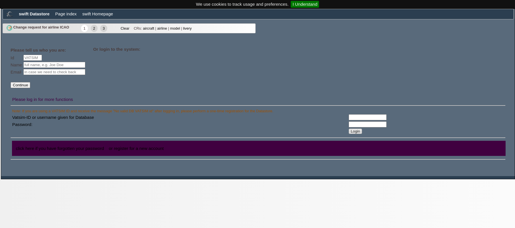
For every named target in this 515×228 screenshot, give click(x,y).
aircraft (148, 28)
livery (187, 28)
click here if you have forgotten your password (60, 148)
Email (16, 72)
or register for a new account (136, 148)
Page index (66, 13)
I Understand (304, 4)
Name (16, 64)
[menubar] (258, 14)
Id (12, 57)
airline (162, 28)
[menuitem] (10, 15)
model (175, 28)
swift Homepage (97, 13)
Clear (125, 28)
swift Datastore (34, 13)
